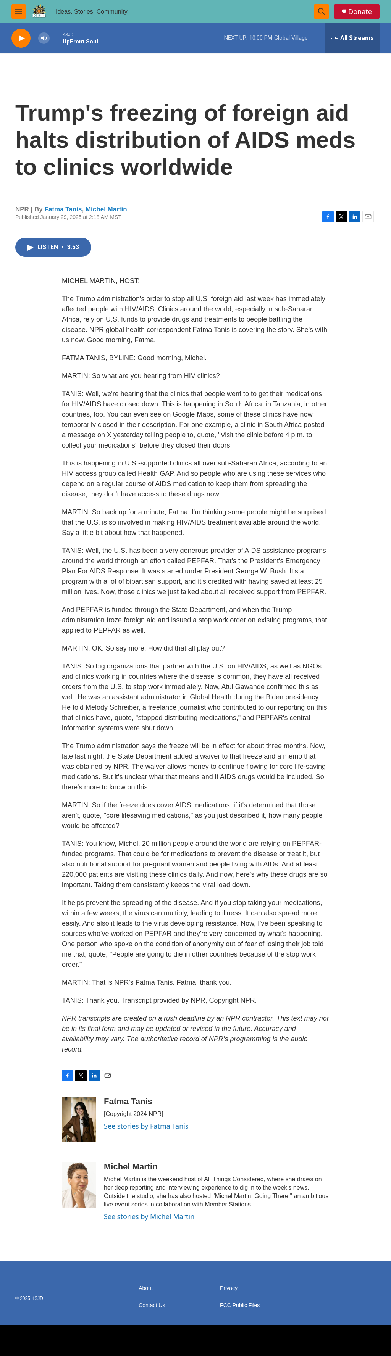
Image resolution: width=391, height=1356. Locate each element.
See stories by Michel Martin (149, 1216)
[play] (21, 38)
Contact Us (152, 1305)
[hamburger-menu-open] (18, 11)
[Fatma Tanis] (79, 1119)
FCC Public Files (240, 1305)
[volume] (43, 38)
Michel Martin (106, 209)
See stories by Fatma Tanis (146, 1126)
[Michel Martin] (79, 1185)
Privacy (229, 1288)
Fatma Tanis (63, 209)
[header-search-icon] (321, 11)
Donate (360, 12)
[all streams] (352, 38)
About (146, 1288)
